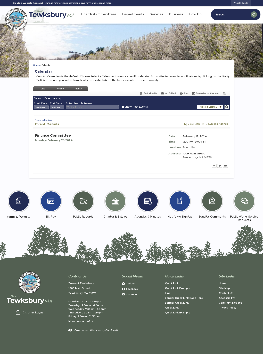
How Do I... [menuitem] (197, 14)
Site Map (224, 288)
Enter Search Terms (79, 103)
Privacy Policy (227, 307)
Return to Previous (43, 120)
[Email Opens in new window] (225, 166)
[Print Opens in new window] (183, 93)
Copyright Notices (230, 302)
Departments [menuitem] (133, 14)
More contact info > (81, 321)
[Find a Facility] (148, 93)
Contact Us (226, 293)
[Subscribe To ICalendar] (205, 93)
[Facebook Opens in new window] (214, 166)
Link (167, 293)
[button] (254, 14)
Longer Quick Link (177, 302)
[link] (241, 3)
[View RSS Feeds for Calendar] (224, 93)
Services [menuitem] (156, 14)
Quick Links (174, 276)
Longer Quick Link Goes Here (184, 298)
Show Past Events (136, 106)
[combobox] (41, 107)
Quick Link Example (177, 288)
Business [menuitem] (176, 14)
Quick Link (172, 283)
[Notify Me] (168, 93)
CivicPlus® (111, 330)
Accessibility (227, 298)
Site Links (227, 276)
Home (36, 65)
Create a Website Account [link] (27, 3)
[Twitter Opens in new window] (219, 166)
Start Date (40, 103)
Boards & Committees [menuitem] (98, 14)
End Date (56, 103)
